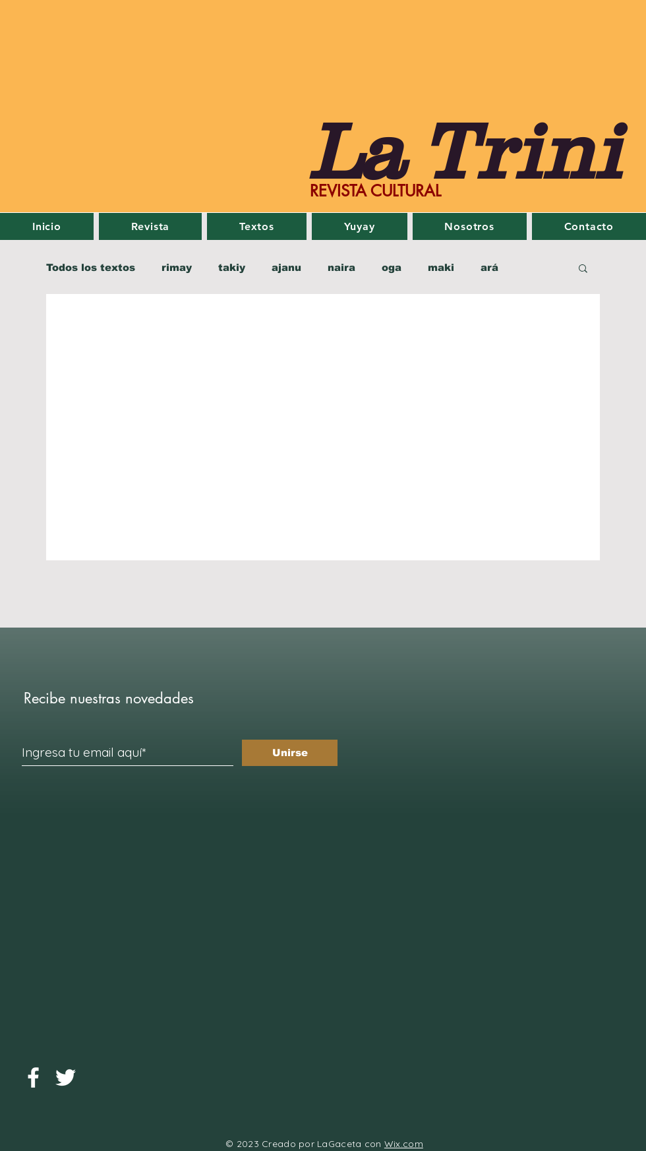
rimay (177, 267)
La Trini (464, 150)
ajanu (286, 267)
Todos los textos (90, 267)
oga (391, 267)
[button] (583, 269)
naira (341, 267)
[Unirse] (290, 753)
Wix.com (403, 1144)
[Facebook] (33, 1077)
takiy (231, 267)
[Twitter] (65, 1077)
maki (441, 267)
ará (489, 267)
